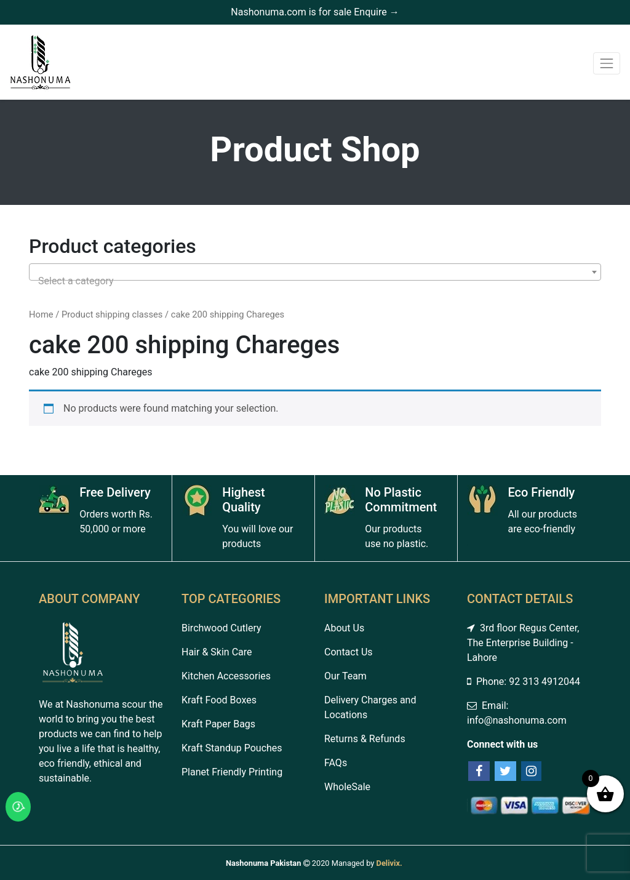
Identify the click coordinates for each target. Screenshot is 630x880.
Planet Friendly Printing (231, 772)
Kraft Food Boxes (219, 700)
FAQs (335, 763)
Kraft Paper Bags (218, 724)
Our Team (345, 676)
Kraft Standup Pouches (231, 748)
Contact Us (348, 652)
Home (41, 314)
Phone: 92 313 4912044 (523, 681)
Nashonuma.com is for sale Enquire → (315, 12)
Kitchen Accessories (226, 676)
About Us (344, 628)
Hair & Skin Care (216, 652)
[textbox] (315, 281)
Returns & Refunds (364, 739)
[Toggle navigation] (606, 63)
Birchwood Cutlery (221, 628)
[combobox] (315, 272)
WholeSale (347, 787)
